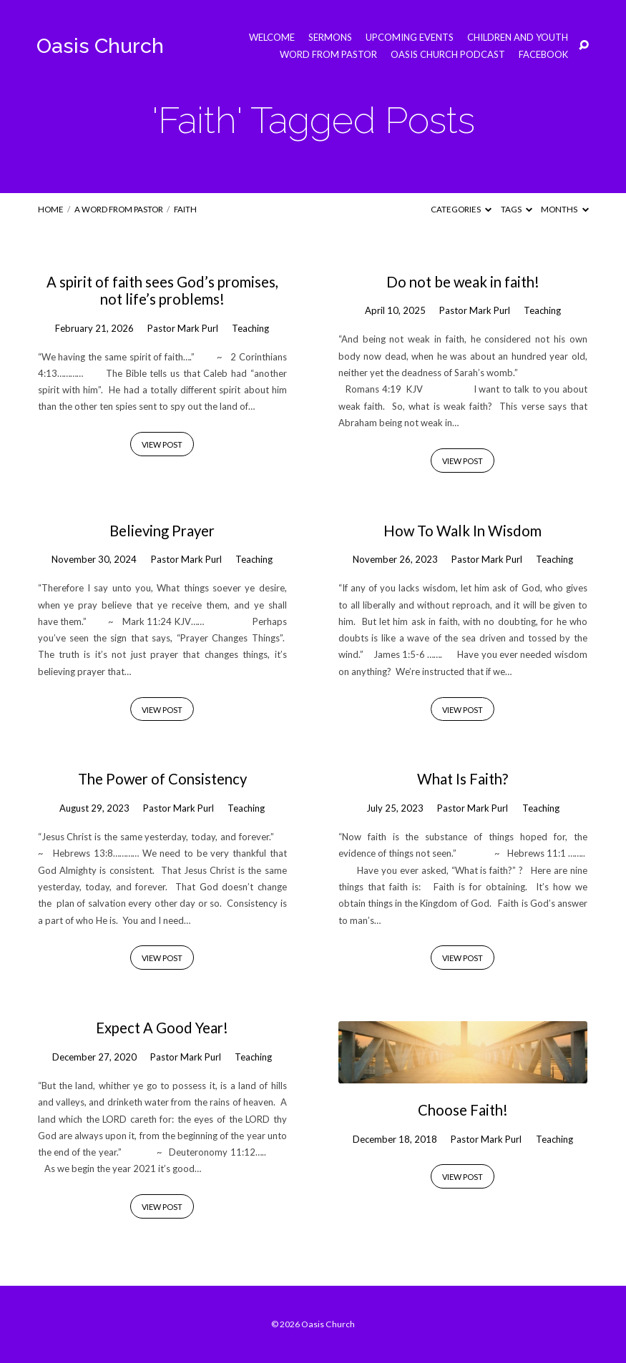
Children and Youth (517, 37)
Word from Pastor (328, 54)
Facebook (543, 54)
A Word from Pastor (118, 209)
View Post (162, 444)
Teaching (250, 328)
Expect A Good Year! (162, 1027)
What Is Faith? (462, 778)
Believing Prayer (162, 530)
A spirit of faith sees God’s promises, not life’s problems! (162, 290)
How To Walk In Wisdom (462, 530)
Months (564, 209)
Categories (461, 209)
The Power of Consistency (162, 778)
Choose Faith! (463, 1109)
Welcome (272, 37)
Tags (516, 209)
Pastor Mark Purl (182, 328)
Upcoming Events (410, 37)
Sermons (330, 37)
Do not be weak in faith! (462, 281)
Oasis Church (100, 46)
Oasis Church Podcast (448, 54)
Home (51, 209)
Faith (185, 209)
